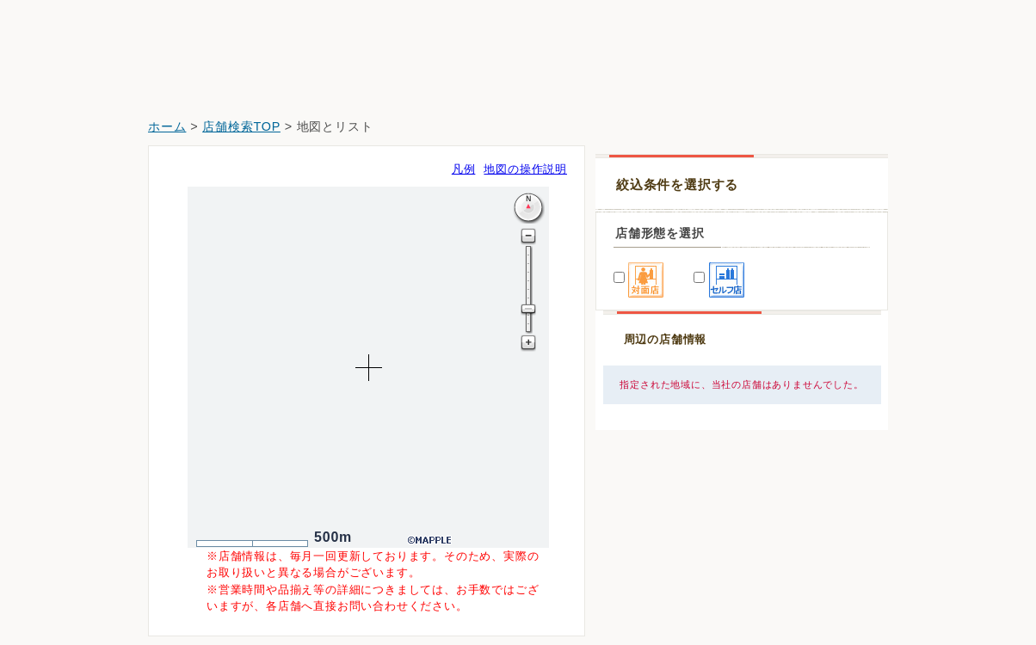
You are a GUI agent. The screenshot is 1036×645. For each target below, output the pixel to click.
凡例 (464, 169)
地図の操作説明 (525, 169)
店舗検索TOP (241, 126)
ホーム (167, 126)
